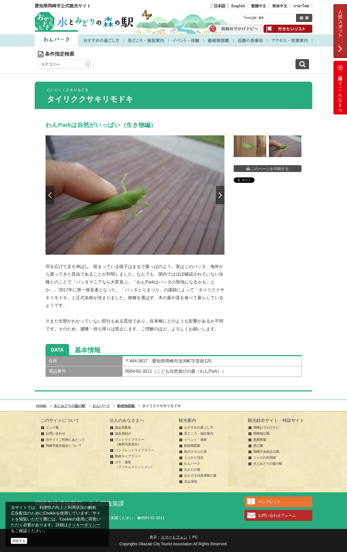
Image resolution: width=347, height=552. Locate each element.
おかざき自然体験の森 (200, 475)
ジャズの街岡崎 (264, 458)
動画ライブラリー (128, 456)
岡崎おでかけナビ (266, 427)
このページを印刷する (267, 169)
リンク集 (52, 427)
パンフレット (269, 502)
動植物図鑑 (192, 446)
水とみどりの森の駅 (267, 463)
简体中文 (279, 6)
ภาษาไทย (301, 6)
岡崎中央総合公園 (266, 452)
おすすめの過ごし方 (198, 427)
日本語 (219, 6)
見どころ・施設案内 (198, 433)
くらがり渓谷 (194, 458)
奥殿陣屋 (259, 440)
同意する (18, 541)
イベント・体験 (195, 440)
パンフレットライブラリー (134, 450)
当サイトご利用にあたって (65, 440)
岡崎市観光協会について (64, 446)
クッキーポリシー (84, 524)
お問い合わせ (55, 433)
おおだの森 (192, 469)
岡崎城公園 (261, 433)
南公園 (258, 446)
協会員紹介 (123, 433)
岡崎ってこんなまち (340, 87)
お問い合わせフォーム (277, 515)
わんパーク (192, 463)
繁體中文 (258, 6)
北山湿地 (190, 481)
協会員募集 (123, 427)
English (238, 6)
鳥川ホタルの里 (195, 452)
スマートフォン (174, 537)
